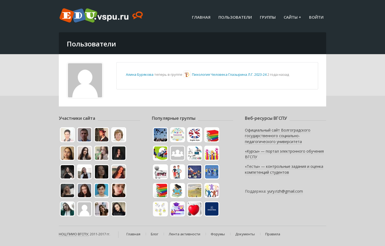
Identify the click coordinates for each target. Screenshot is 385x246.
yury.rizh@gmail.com (285, 191)
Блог (154, 234)
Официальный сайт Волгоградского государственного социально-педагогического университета (277, 136)
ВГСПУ (83, 234)
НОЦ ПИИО (68, 234)
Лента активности (184, 234)
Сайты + (292, 17)
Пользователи (235, 17)
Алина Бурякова (139, 74)
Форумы (218, 234)
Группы (268, 17)
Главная (201, 17)
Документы (245, 234)
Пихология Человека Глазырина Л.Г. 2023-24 (229, 74)
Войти (316, 17)
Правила (272, 234)
